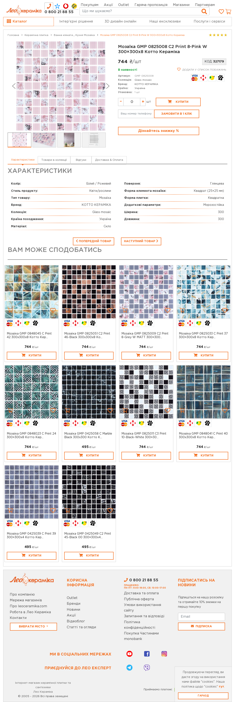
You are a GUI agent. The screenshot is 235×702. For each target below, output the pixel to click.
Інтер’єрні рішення (76, 21)
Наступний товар (141, 241)
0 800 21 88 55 (59, 12)
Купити (178, 101)
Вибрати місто (32, 626)
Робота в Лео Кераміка (30, 612)
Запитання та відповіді (144, 616)
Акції (108, 5)
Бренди (73, 603)
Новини (73, 609)
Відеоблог (76, 621)
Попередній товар (93, 241)
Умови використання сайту (142, 607)
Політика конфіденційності (139, 625)
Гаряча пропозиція (151, 5)
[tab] (48, 6)
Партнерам (205, 5)
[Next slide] (108, 86)
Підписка (201, 626)
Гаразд (203, 696)
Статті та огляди (81, 627)
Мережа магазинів (26, 600)
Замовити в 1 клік (176, 114)
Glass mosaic (143, 80)
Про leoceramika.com (28, 606)
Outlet (72, 598)
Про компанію (22, 594)
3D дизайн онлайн (120, 21)
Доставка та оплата (141, 593)
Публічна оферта (139, 599)
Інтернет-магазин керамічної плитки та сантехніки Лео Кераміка (43, 687)
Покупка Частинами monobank (141, 636)
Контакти (18, 618)
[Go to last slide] (14, 86)
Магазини (181, 5)
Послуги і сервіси (209, 21)
